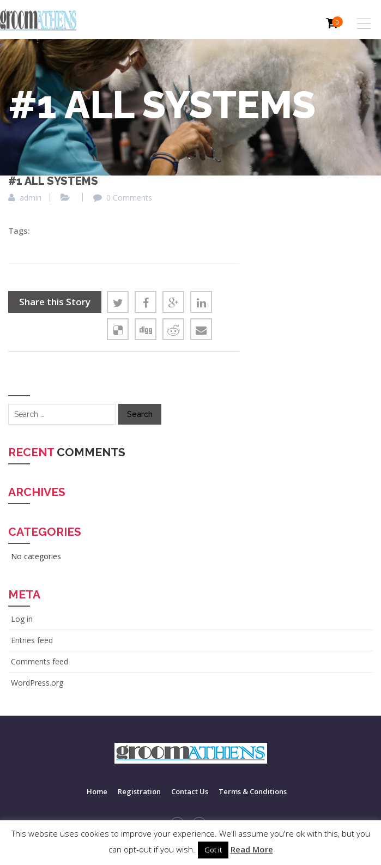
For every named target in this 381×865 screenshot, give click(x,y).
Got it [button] (213, 850)
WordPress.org (37, 683)
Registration (139, 791)
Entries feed (32, 640)
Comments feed (39, 661)
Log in (22, 619)
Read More (252, 849)
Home (97, 791)
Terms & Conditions (253, 791)
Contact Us (189, 791)
